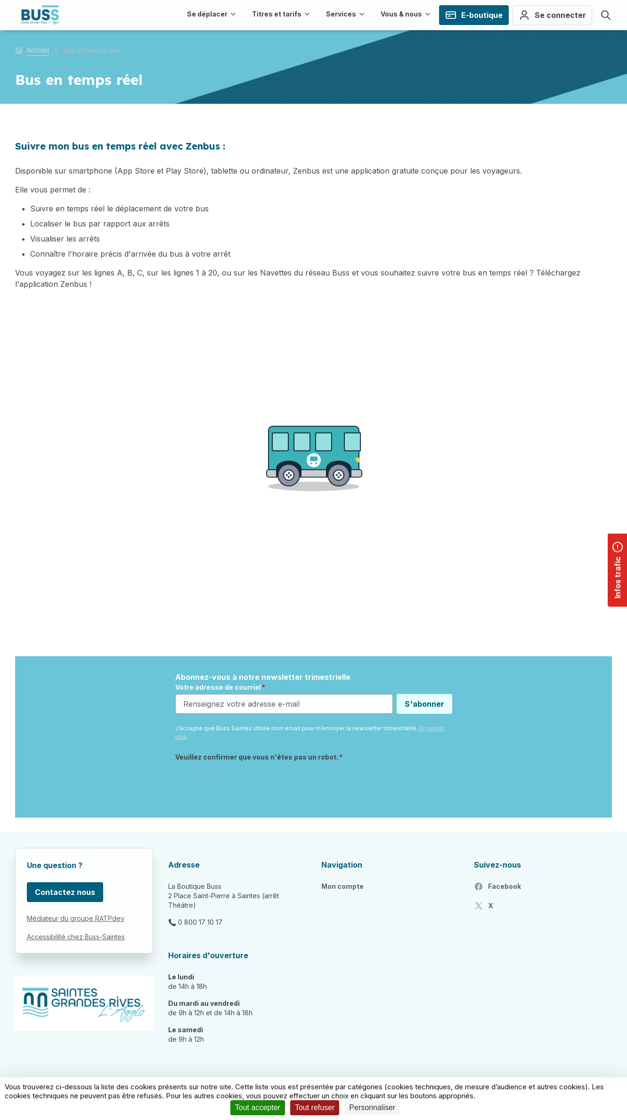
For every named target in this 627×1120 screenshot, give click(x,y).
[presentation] (246, 784)
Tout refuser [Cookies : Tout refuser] (314, 1107)
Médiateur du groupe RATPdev (75, 918)
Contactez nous (65, 892)
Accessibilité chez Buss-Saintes (76, 937)
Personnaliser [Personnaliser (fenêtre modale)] (372, 1107)
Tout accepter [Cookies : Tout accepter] (257, 1107)
